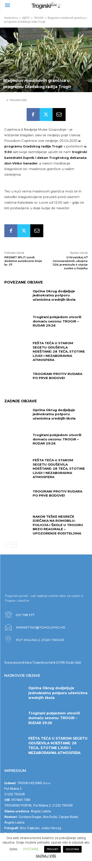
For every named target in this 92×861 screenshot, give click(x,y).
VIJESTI (26, 18)
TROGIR (38, 18)
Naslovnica (11, 18)
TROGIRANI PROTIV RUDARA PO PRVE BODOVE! (57, 376)
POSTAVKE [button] (31, 849)
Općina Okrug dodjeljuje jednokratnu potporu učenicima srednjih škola (54, 295)
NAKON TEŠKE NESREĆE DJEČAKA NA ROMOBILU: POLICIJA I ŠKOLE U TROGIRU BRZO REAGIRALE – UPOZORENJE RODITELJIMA (58, 524)
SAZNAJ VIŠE (46, 856)
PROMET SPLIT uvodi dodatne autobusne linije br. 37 (23, 261)
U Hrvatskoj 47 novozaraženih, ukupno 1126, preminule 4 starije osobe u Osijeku (70, 263)
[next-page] (14, 545)
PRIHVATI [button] (52, 849)
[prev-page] (7, 545)
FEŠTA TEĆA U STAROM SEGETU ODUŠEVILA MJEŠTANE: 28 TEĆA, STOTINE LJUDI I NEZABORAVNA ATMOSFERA (59, 351)
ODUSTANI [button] (72, 849)
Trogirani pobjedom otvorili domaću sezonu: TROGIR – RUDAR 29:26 (57, 321)
